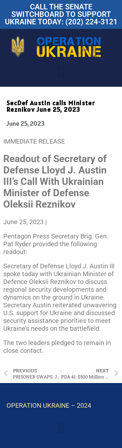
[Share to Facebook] (49, 222)
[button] (61, 71)
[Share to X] (51, 222)
